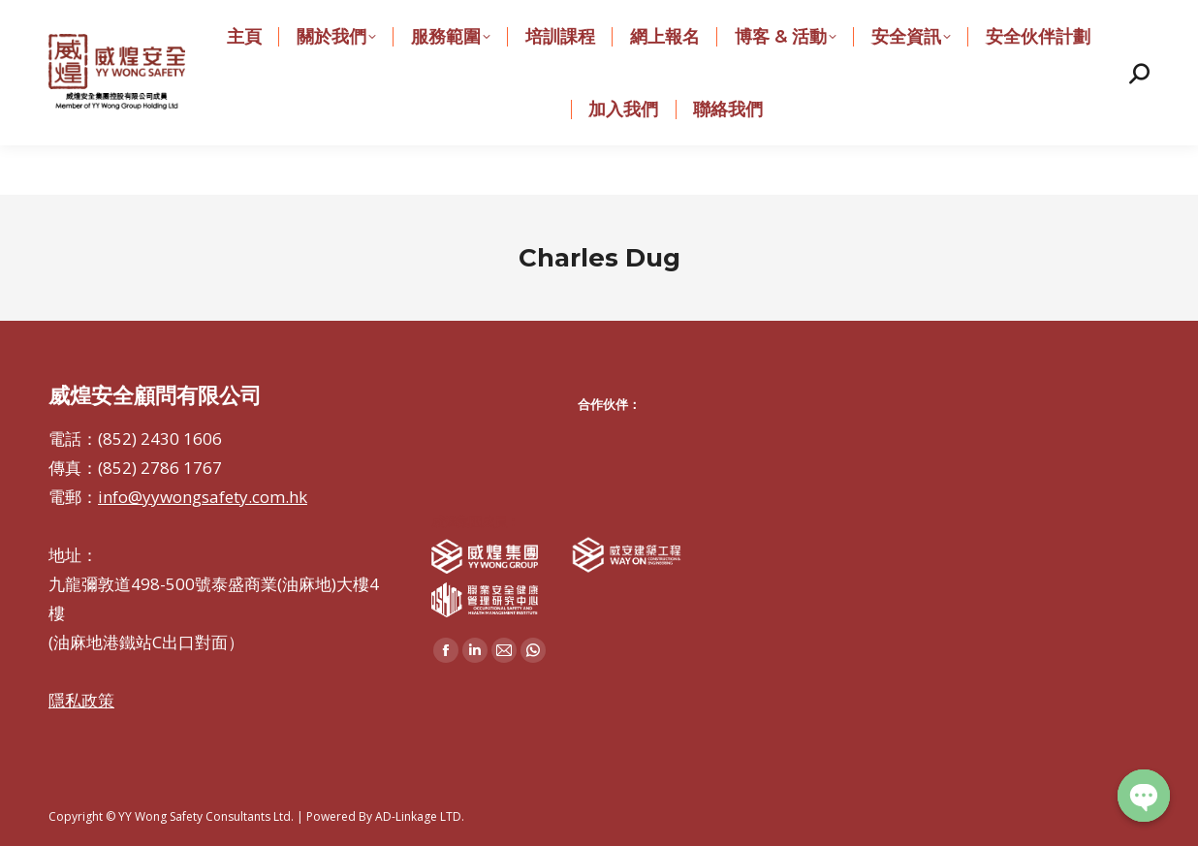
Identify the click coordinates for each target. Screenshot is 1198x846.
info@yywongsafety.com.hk (527, 25)
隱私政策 (81, 700)
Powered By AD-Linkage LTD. (385, 816)
